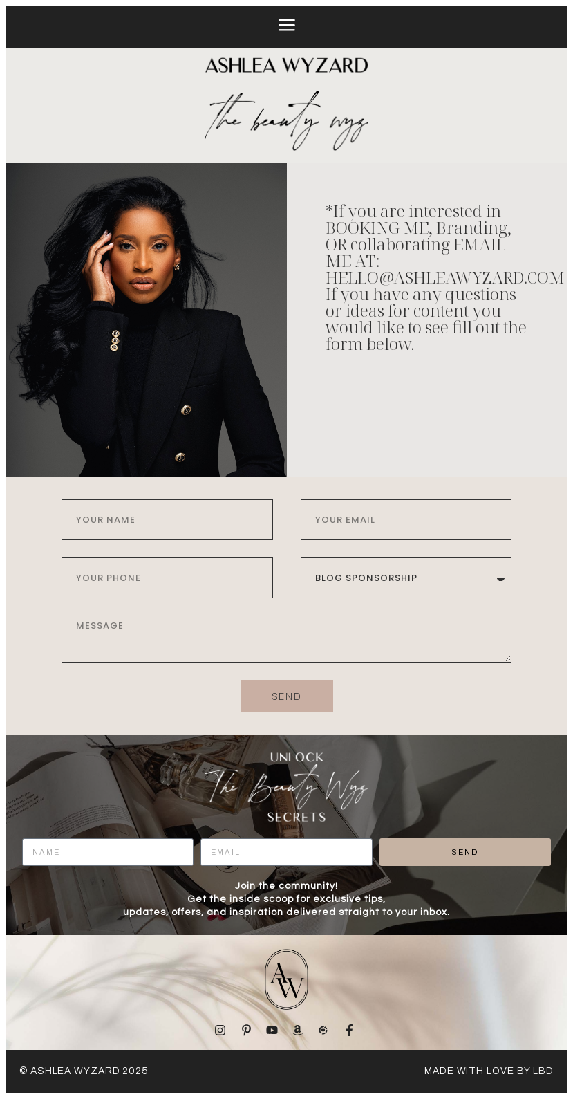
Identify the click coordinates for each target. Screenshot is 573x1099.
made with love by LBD (489, 1071)
